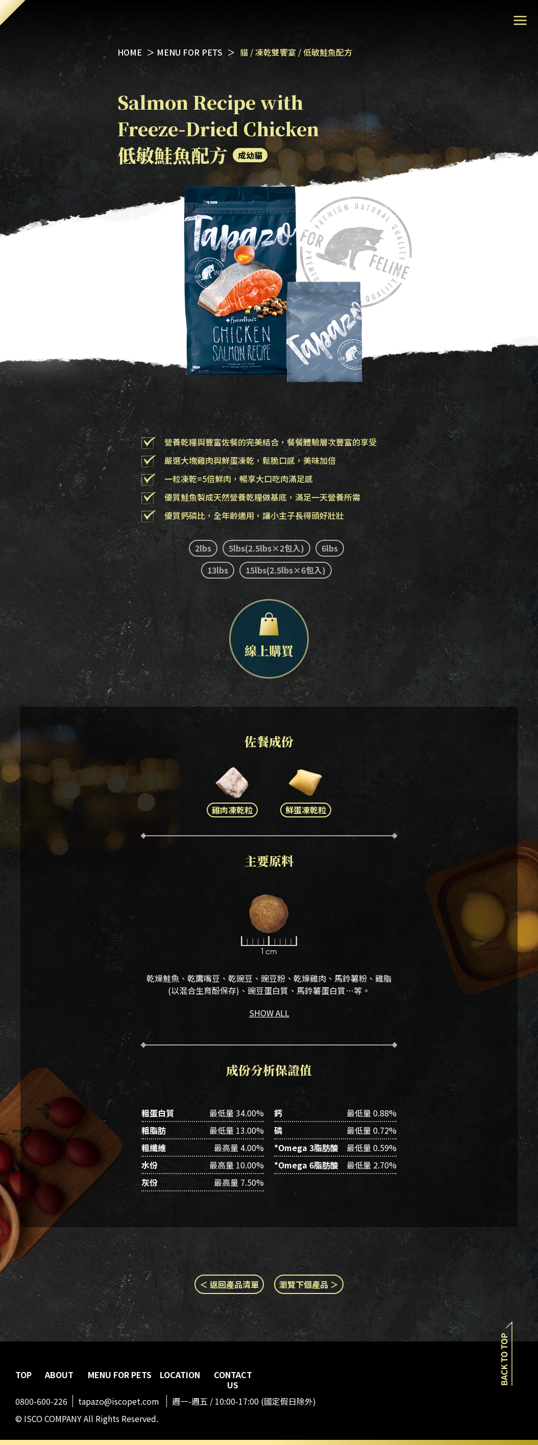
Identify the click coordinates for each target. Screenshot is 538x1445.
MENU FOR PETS (191, 52)
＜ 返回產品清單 (229, 1284)
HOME (129, 52)
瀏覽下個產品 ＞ (308, 1284)
